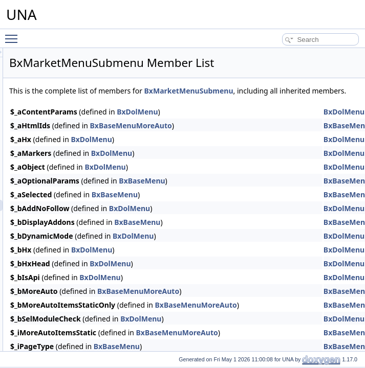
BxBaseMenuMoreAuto (259, 137)
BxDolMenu (265, 123)
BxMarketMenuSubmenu (181, 102)
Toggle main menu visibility (14, 34)
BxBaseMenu (270, 192)
